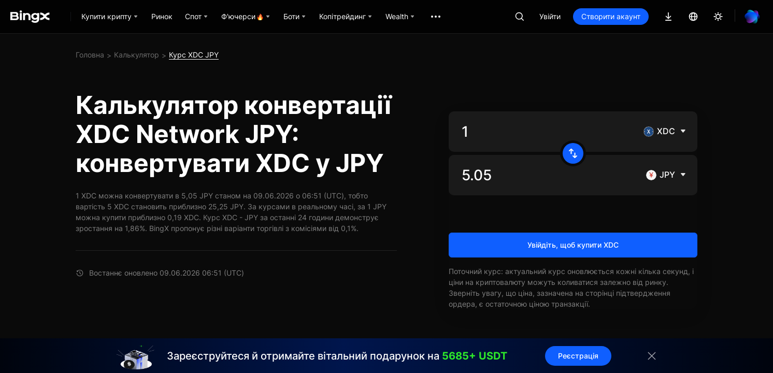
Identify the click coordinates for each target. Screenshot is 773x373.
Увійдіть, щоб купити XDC (573, 244)
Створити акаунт (610, 16)
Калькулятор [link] (136, 54)
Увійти (550, 16)
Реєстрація (566, 355)
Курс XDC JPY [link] (194, 54)
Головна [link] (90, 54)
